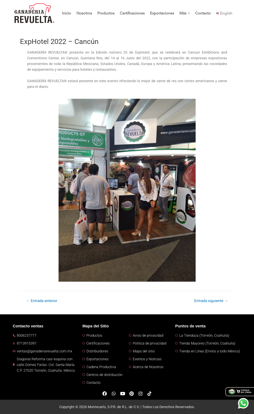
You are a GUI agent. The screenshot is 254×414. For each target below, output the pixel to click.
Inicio (66, 13)
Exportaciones (163, 13)
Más (186, 13)
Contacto (205, 13)
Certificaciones (133, 13)
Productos (106, 13)
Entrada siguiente (211, 301)
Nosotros (84, 13)
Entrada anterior (41, 301)
